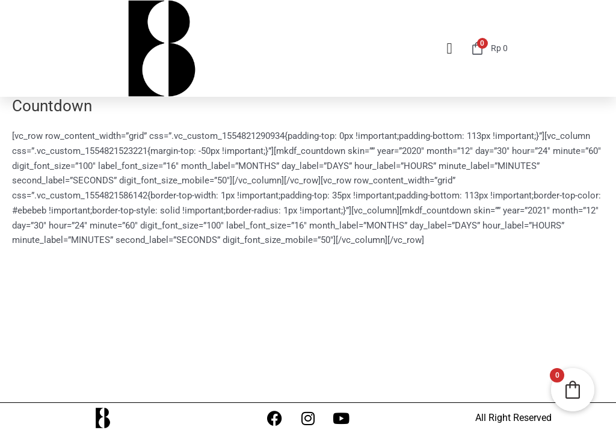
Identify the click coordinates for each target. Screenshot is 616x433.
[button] (449, 48)
